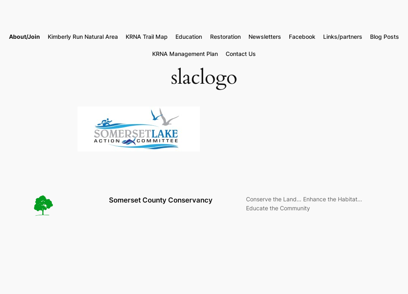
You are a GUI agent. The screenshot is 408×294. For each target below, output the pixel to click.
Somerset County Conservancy (161, 200)
